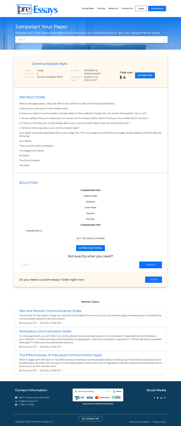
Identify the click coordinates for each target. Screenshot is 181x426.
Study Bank (88, 7)
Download (145, 73)
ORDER (153, 278)
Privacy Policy (159, 420)
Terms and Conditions (139, 420)
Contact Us (127, 7)
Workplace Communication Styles (45, 330)
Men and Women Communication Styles (50, 309)
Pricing (101, 7)
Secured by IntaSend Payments (98, 402)
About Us (113, 7)
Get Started (157, 7)
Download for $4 (90, 246)
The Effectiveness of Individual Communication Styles (60, 353)
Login (141, 7)
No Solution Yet (90, 417)
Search (150, 263)
